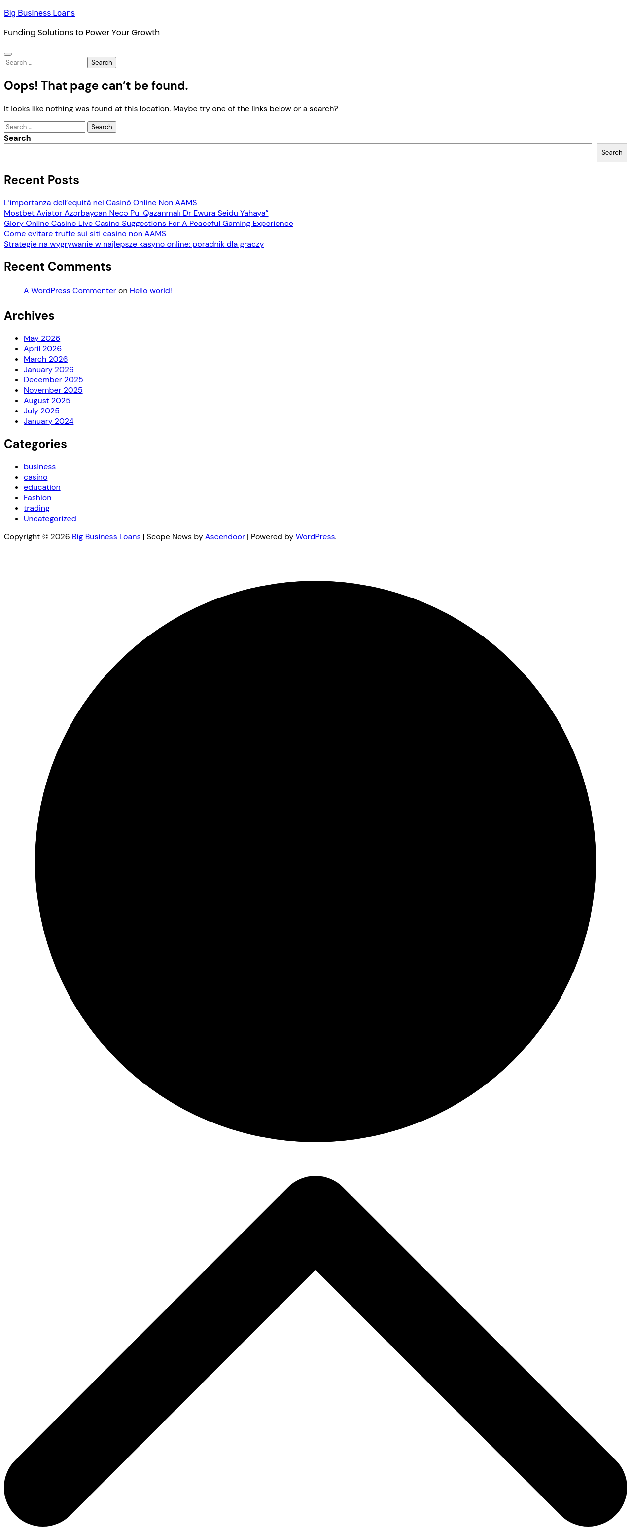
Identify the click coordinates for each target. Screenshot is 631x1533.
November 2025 (53, 390)
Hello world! (151, 290)
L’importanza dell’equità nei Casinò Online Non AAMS (100, 202)
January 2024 (48, 421)
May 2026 (42, 338)
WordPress (315, 536)
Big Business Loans (39, 13)
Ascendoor (225, 536)
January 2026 (49, 369)
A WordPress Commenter (70, 290)
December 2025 (53, 379)
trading (37, 508)
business (40, 466)
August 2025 (47, 400)
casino (35, 477)
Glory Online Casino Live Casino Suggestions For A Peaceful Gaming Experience (148, 223)
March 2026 (46, 359)
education (42, 487)
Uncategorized (50, 518)
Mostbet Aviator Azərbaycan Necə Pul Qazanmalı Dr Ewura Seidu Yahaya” (136, 213)
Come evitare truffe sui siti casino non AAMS (85, 233)
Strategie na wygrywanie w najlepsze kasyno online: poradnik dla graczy (134, 244)
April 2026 (43, 348)
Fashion (37, 497)
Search (17, 138)
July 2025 (42, 411)
